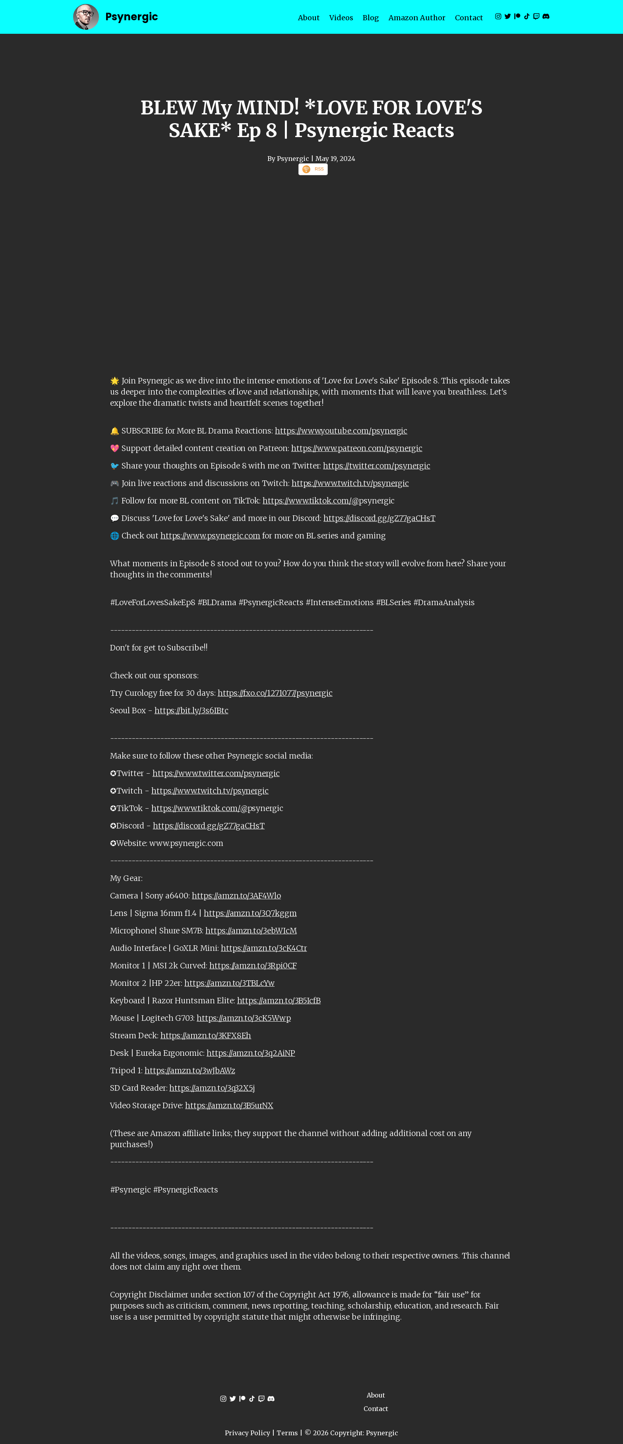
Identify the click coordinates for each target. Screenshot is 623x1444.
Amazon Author (417, 17)
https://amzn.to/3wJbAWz (190, 1070)
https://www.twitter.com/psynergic (216, 773)
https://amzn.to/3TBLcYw (229, 983)
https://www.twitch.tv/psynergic (350, 483)
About (309, 17)
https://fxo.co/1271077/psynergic (275, 693)
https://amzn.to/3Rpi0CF (253, 965)
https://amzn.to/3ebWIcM (251, 930)
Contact (469, 17)
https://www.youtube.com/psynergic (341, 431)
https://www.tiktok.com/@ (311, 500)
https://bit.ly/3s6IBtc (191, 710)
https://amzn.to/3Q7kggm (250, 913)
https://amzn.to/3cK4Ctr (264, 948)
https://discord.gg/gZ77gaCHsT (379, 518)
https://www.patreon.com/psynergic (356, 448)
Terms (287, 1433)
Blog (371, 17)
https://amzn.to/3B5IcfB (279, 1000)
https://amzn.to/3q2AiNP (251, 1053)
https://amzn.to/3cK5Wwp (244, 1018)
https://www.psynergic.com (211, 535)
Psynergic (131, 17)
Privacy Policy (247, 1433)
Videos (341, 17)
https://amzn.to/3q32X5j (212, 1088)
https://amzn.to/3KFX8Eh (206, 1035)
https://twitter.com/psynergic (376, 465)
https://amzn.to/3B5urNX (229, 1105)
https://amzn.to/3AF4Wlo (236, 895)
